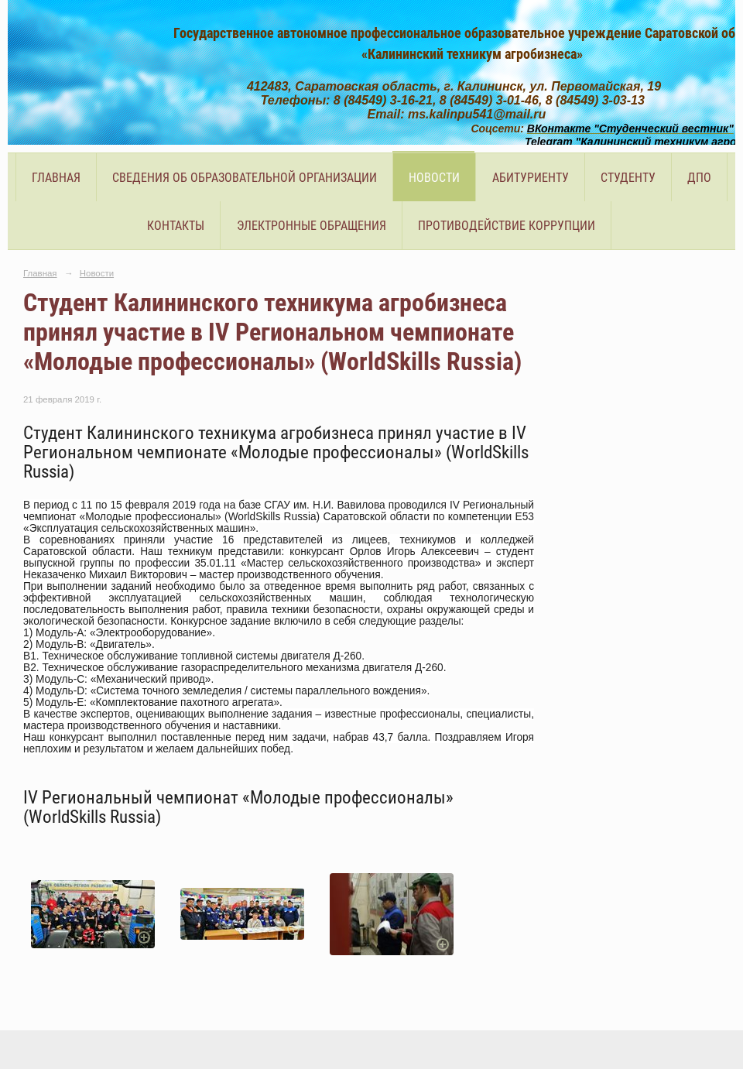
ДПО (699, 177)
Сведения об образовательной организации (244, 177)
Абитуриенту (530, 177)
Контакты (175, 225)
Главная (56, 177)
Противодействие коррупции (506, 225)
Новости (434, 177)
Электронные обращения (311, 225)
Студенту (628, 177)
